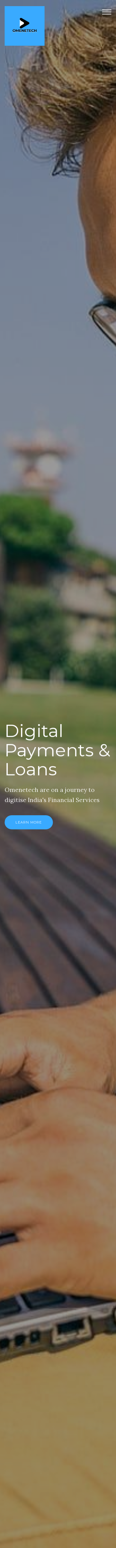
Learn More (28, 822)
